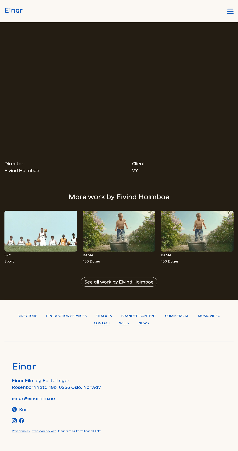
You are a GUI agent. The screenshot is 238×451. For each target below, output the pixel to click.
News (144, 323)
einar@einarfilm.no (33, 398)
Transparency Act (44, 431)
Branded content (138, 316)
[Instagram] (14, 420)
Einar (13, 10)
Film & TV (104, 316)
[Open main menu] (230, 11)
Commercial (177, 316)
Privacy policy (21, 431)
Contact (102, 323)
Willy (124, 323)
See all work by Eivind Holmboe (119, 281)
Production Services (66, 316)
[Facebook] (21, 420)
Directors (27, 316)
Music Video (209, 316)
